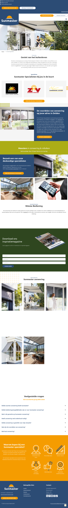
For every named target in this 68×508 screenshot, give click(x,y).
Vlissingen (60, 119)
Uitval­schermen (5, 367)
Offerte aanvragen (44, 137)
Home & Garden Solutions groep (7, 494)
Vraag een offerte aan (9, 498)
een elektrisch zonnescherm (57, 131)
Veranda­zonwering (27, 495)
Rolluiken (48, 314)
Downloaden (8, 266)
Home (3, 51)
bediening (26, 212)
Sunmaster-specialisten (13, 169)
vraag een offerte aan (10, 8)
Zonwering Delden (10, 51)
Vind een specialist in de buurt (34, 101)
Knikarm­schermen (28, 314)
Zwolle (52, 119)
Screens (3, 314)
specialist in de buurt (27, 8)
